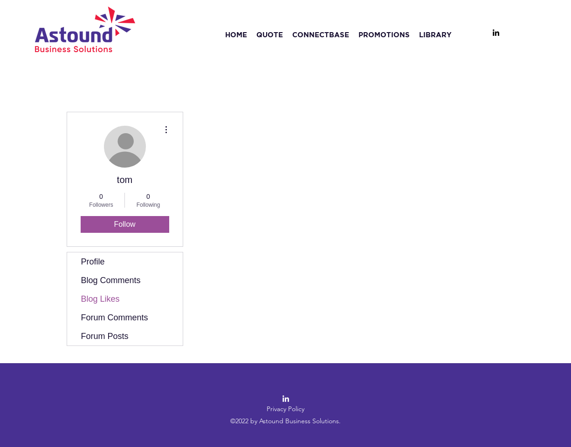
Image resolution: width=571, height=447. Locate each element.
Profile (93, 261)
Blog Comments (111, 280)
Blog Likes (100, 299)
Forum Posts (105, 336)
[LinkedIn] (496, 32)
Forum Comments (114, 317)
